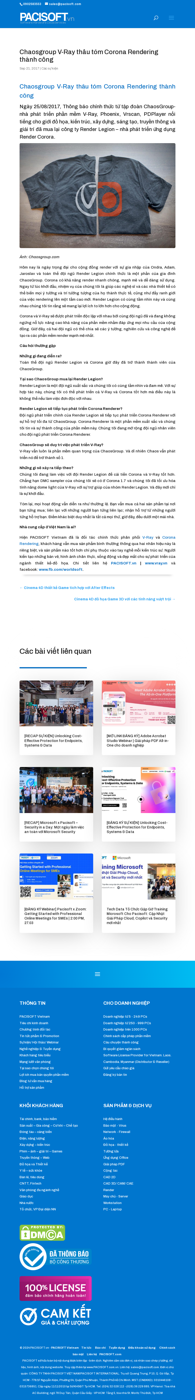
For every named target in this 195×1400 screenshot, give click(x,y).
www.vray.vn (156, 563)
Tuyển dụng (117, 1347)
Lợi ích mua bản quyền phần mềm (44, 1075)
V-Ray (147, 537)
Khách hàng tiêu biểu (35, 1055)
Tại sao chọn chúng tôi (37, 1068)
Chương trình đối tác (35, 1029)
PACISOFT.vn (123, 563)
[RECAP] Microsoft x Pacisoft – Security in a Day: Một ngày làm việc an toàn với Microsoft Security (54, 827)
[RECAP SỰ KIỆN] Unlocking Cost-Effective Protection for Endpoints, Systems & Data (53, 740)
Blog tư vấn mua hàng (36, 1081)
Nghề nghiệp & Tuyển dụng (40, 1049)
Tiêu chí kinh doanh (34, 1023)
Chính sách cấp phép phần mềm (127, 1036)
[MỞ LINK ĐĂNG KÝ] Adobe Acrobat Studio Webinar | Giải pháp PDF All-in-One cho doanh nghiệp (138, 740)
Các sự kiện (49, 68)
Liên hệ (92, 1354)
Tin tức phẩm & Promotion (39, 1036)
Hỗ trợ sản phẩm (32, 1087)
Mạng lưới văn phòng (35, 1062)
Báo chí (100, 1347)
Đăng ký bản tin (115, 1075)
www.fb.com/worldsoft (61, 569)
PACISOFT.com (110, 1354)
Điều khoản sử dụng (142, 1347)
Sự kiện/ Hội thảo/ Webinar (39, 1042)
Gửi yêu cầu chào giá (118, 1068)
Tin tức (86, 1347)
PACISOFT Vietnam (35, 1016)
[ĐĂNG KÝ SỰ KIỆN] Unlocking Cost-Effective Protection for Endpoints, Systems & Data (137, 827)
